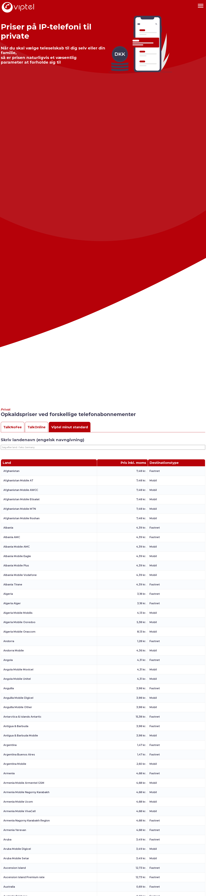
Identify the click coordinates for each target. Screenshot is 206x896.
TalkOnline (37, 427)
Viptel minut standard (69, 427)
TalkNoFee (12, 427)
